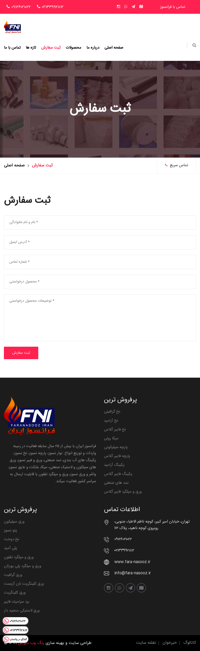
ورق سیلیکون (14, 521)
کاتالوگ (189, 642)
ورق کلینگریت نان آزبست (24, 584)
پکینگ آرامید (114, 465)
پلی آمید (10, 548)
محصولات (73, 47)
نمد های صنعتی (116, 483)
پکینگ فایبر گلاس (118, 474)
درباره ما (92, 47)
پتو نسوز (10, 530)
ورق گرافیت (13, 575)
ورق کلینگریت (15, 592)
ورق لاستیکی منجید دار (22, 610)
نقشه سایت (146, 642)
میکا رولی (111, 438)
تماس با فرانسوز (172, 7)
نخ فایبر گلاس (115, 429)
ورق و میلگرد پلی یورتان (22, 566)
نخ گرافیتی (112, 411)
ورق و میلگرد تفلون (19, 557)
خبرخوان (169, 642)
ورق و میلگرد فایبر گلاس (123, 491)
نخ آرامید (111, 420)
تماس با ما (12, 47)
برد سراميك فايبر (16, 601)
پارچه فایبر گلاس (117, 456)
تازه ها (31, 47)
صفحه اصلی (113, 47)
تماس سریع (176, 165)
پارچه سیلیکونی (116, 447)
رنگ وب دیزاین (31, 643)
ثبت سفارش (50, 47)
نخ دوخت (11, 539)
